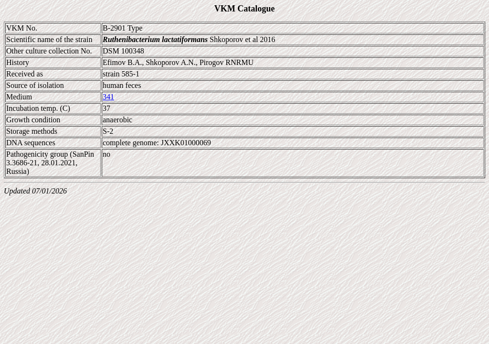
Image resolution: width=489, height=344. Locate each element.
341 (108, 97)
